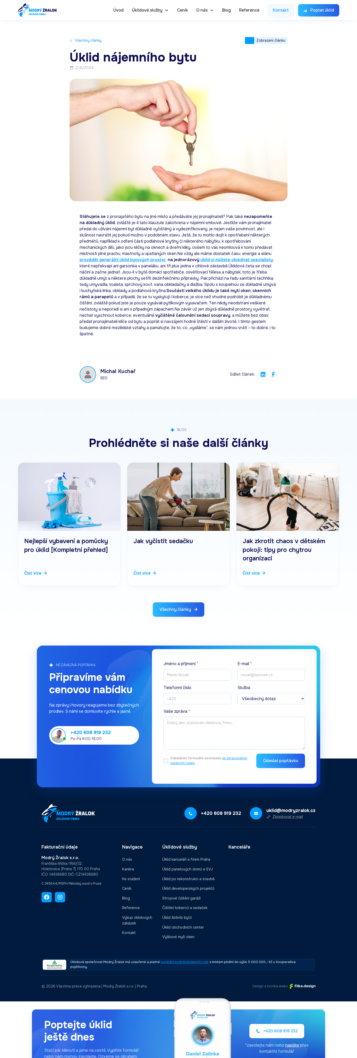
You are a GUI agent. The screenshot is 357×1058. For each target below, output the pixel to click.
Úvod (118, 10)
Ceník (182, 10)
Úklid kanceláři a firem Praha (186, 859)
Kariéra (128, 869)
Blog (226, 10)
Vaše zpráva (177, 711)
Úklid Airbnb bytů (177, 917)
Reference (249, 10)
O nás (127, 859)
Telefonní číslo (177, 687)
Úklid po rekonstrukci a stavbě (188, 879)
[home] (37, 10)
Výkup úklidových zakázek (137, 920)
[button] (150, 10)
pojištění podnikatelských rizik (185, 962)
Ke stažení (131, 879)
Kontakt (129, 932)
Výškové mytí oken (178, 936)
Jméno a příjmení (181, 663)
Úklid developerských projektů (188, 888)
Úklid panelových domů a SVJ (187, 869)
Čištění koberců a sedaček (184, 907)
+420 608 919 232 (91, 732)
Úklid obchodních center (183, 927)
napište (276, 1044)
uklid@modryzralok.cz (291, 810)
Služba (243, 687)
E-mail (244, 663)
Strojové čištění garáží (181, 898)
